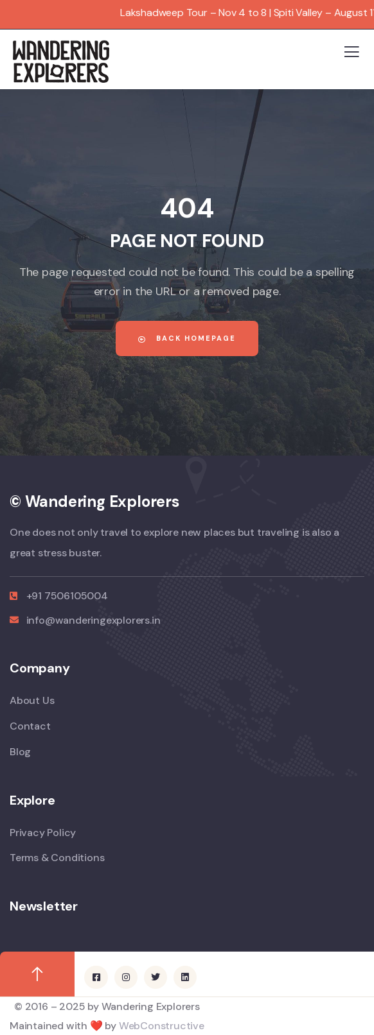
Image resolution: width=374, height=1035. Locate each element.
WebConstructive (161, 1025)
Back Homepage (187, 338)
